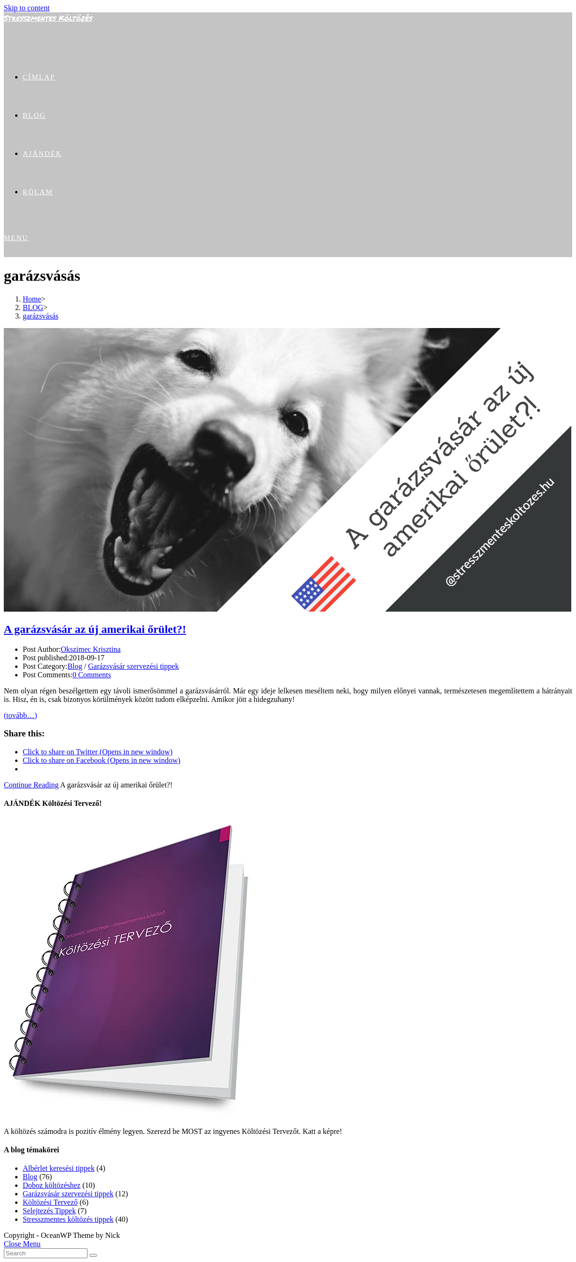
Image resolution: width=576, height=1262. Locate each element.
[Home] (32, 299)
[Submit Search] (93, 1255)
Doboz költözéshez (51, 1185)
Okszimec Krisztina (91, 649)
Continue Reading (31, 785)
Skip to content (27, 8)
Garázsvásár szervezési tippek (133, 666)
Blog (75, 666)
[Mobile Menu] (16, 238)
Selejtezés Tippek (49, 1211)
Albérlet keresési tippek (59, 1168)
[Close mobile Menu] (22, 1244)
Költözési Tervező (50, 1202)
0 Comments (91, 675)
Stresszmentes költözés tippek (68, 1219)
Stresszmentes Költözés (48, 17)
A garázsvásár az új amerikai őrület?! (95, 629)
